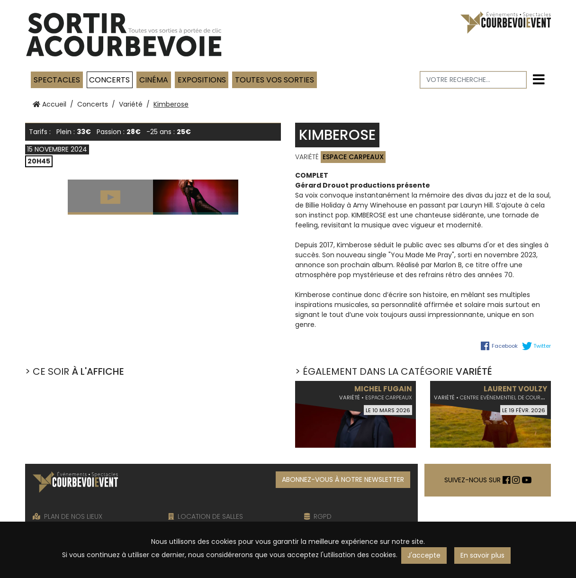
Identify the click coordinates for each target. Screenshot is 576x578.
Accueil (49, 104)
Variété (131, 104)
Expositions (202, 79)
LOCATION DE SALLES (205, 516)
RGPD (318, 516)
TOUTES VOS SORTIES (274, 79)
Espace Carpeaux (353, 157)
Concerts (109, 79)
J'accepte (424, 555)
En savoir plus (482, 555)
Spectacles (57, 79)
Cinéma (153, 79)
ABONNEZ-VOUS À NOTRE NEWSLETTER (343, 479)
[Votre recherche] (473, 80)
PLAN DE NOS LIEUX (67, 516)
